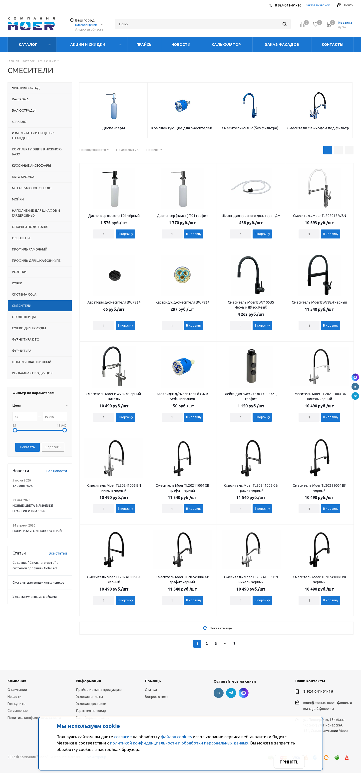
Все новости (56, 471)
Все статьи (58, 553)
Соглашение (17, 711)
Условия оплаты (89, 697)
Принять (289, 761)
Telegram (355, 396)
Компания (16, 681)
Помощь (153, 681)
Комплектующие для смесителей (181, 128)
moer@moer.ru (314, 703)
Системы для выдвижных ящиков (38, 582)
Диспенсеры (113, 128)
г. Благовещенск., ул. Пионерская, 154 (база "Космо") (355, 377)
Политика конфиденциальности (34, 718)
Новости (14, 697)
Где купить (16, 704)
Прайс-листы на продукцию (99, 690)
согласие (123, 736)
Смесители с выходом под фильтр (318, 128)
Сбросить (52, 447)
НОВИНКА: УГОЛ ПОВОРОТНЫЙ (37, 531)
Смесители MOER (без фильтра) (250, 128)
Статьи (151, 690)
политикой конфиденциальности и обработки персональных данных (179, 742)
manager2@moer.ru (318, 709)
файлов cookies (176, 736)
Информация (88, 681)
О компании (17, 690)
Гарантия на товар (91, 711)
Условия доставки (91, 704)
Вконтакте (355, 386)
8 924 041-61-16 (318, 691)
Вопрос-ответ (156, 697)
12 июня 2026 (22, 485)
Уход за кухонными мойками (34, 596)
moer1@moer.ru (339, 703)
